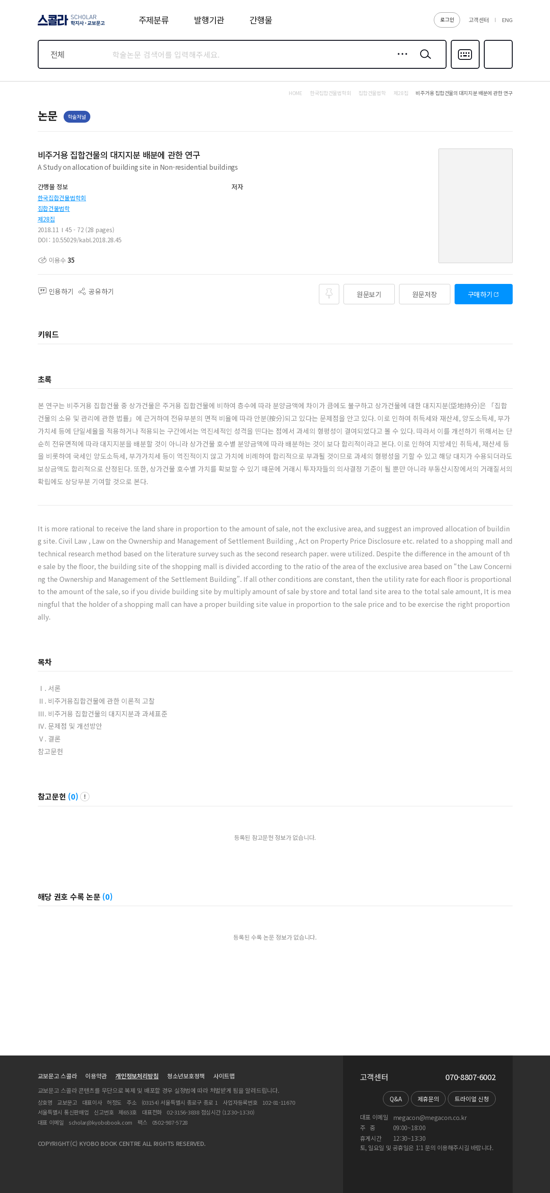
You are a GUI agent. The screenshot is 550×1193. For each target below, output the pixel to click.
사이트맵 (224, 1076)
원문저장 (424, 294)
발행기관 (209, 20)
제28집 (46, 219)
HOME (295, 93)
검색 (423, 60)
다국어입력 (465, 68)
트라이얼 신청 (472, 1099)
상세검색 (400, 60)
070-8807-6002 (470, 1077)
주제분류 (154, 20)
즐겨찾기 (497, 68)
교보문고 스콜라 (57, 1076)
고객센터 (479, 20)
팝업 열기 (84, 796)
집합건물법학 (54, 208)
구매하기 (480, 294)
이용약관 (96, 1076)
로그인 (447, 19)
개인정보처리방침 (137, 1076)
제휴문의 (428, 1099)
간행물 (260, 20)
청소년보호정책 (186, 1076)
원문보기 (369, 294)
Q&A (396, 1099)
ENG (507, 20)
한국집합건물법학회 (62, 198)
